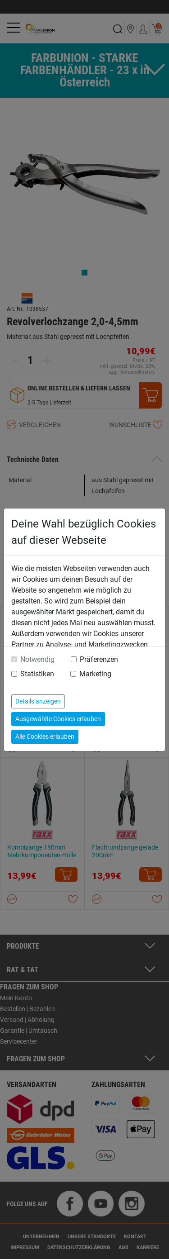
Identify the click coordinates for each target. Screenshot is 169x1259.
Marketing (95, 674)
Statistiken (37, 674)
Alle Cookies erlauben (44, 736)
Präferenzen (99, 659)
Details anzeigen (38, 701)
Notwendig (37, 659)
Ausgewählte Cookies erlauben (58, 718)
